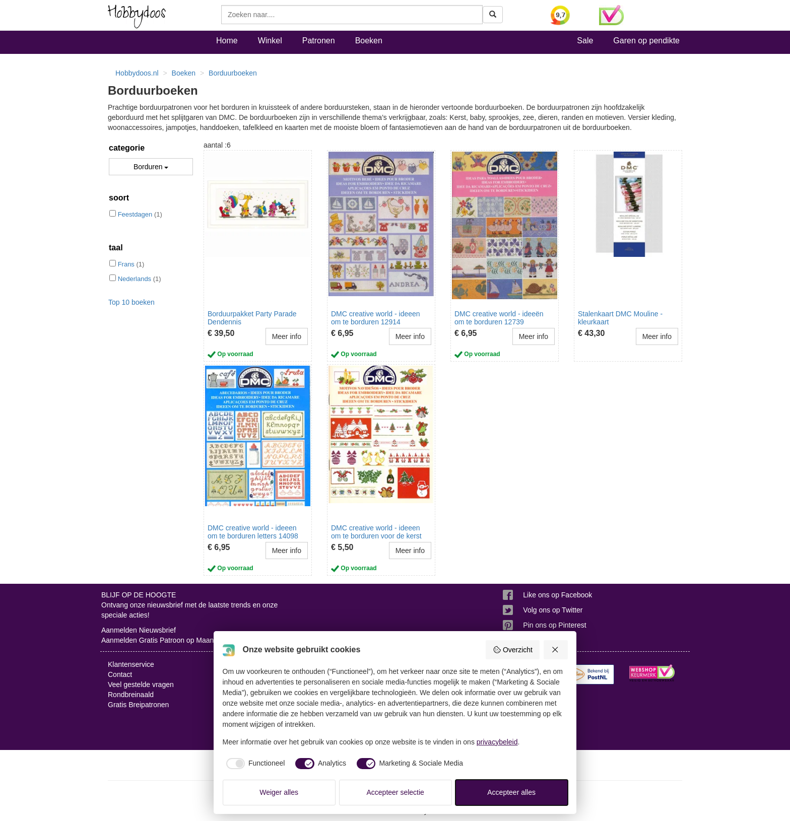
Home (227, 40)
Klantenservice (131, 664)
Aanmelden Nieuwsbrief (138, 630)
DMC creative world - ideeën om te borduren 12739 (499, 317)
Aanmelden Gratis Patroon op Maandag (163, 640)
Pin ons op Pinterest (554, 625)
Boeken (368, 40)
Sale (585, 40)
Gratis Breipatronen (138, 705)
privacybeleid (497, 742)
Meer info (286, 336)
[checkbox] (254, 763)
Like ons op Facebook (557, 595)
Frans (126, 264)
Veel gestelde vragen (141, 684)
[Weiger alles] (556, 649)
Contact (120, 674)
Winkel (270, 40)
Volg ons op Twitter (552, 610)
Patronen (318, 40)
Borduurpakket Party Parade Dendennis (252, 317)
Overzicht (513, 649)
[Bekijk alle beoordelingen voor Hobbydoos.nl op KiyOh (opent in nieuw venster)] (567, 15)
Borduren (151, 167)
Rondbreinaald (131, 695)
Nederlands (135, 279)
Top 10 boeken (131, 302)
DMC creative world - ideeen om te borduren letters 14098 (253, 531)
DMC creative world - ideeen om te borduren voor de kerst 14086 (376, 536)
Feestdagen (135, 214)
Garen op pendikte (646, 40)
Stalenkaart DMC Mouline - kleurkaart (620, 317)
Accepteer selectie (395, 792)
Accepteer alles (511, 792)
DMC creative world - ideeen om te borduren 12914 (375, 317)
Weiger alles (278, 792)
